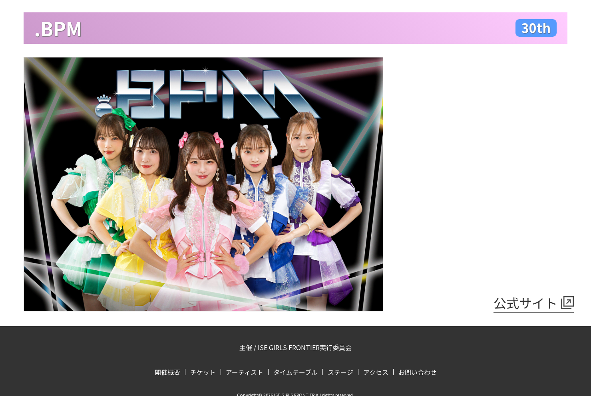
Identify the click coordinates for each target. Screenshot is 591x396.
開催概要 (167, 372)
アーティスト (244, 372)
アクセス (375, 372)
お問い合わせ (417, 372)
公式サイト (525, 302)
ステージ (340, 372)
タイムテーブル (295, 372)
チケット (203, 372)
